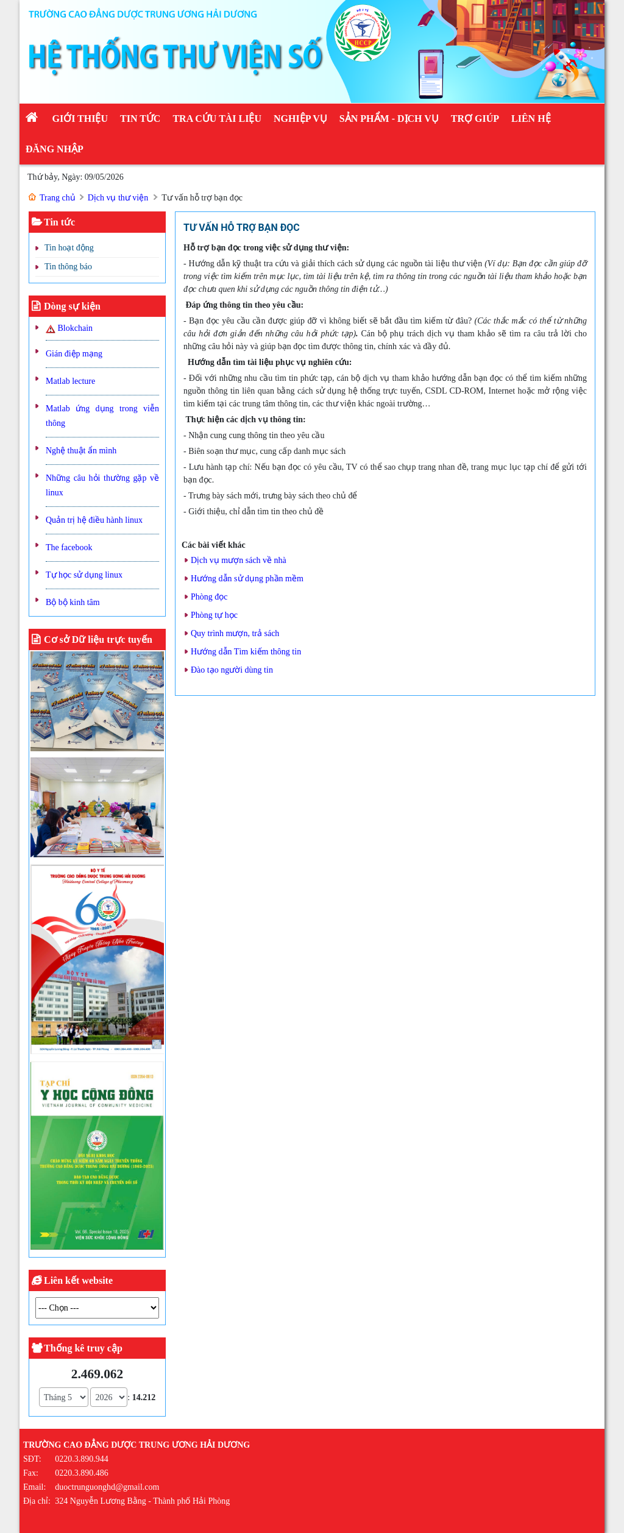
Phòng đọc (209, 596)
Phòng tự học (214, 615)
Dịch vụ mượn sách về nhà (238, 560)
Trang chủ (58, 197)
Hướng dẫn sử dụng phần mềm (247, 578)
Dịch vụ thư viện (118, 197)
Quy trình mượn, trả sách (235, 633)
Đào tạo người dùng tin (232, 669)
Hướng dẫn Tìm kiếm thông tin (246, 651)
